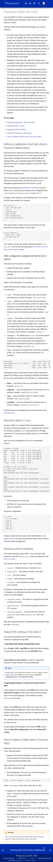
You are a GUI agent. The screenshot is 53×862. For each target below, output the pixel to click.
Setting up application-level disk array (21, 122)
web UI (38, 193)
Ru (26, 3)
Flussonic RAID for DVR (45, 858)
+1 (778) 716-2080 (30, 860)
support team (9, 539)
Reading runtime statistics (16, 130)
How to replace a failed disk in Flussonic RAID (24, 137)
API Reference (9, 413)
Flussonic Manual (8, 858)
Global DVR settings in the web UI (19, 133)
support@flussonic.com (15, 860)
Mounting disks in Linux (15, 126)
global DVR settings (30, 188)
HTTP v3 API (10, 559)
